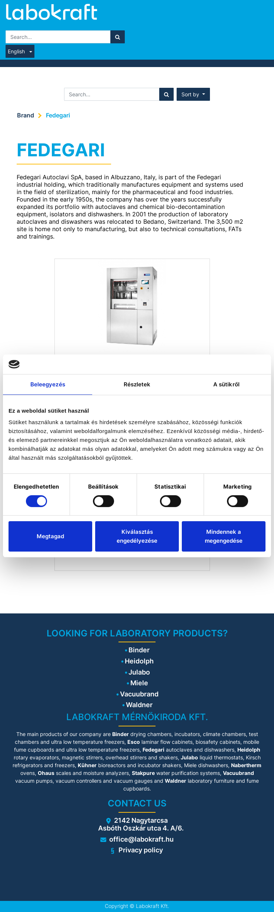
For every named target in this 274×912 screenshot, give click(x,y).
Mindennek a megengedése (224, 536)
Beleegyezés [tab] (47, 383)
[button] (193, 94)
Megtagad (50, 536)
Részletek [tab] (137, 383)
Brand (25, 115)
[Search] (117, 36)
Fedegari (58, 115)
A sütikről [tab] (226, 383)
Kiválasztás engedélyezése (137, 536)
